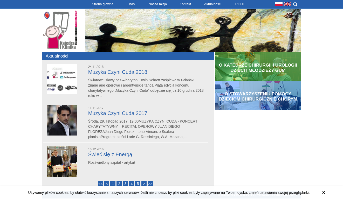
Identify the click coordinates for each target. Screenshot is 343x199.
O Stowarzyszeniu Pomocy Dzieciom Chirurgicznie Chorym (258, 96)
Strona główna (102, 4)
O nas (130, 4)
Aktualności (212, 4)
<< (100, 184)
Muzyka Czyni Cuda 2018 (117, 72)
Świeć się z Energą (110, 154)
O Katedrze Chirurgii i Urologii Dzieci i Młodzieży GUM (258, 68)
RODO (240, 4)
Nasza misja (158, 4)
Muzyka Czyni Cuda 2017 (117, 113)
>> (150, 184)
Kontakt (185, 4)
